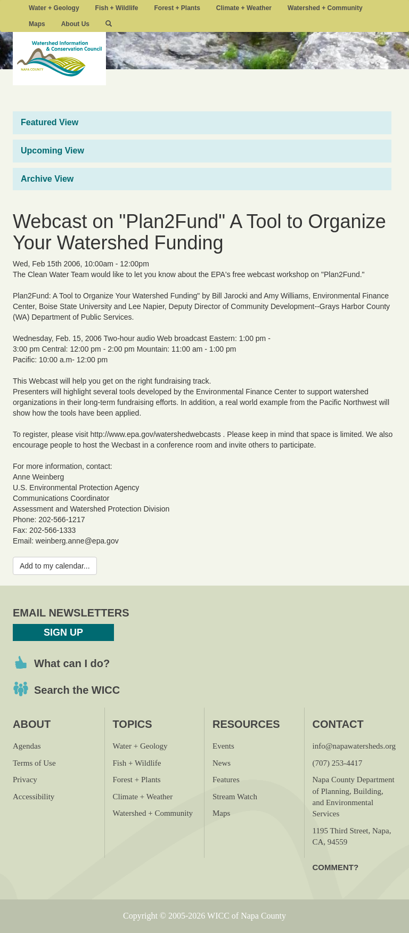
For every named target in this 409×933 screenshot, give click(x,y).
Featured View (49, 122)
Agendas (27, 746)
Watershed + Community (325, 8)
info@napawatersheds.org (354, 746)
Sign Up (63, 632)
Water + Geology (54, 8)
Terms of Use (34, 763)
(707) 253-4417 (338, 763)
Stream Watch (234, 796)
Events (223, 746)
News (221, 763)
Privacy (25, 779)
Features (226, 779)
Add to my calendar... (55, 566)
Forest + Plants (177, 8)
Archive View (47, 178)
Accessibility (33, 796)
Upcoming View (52, 150)
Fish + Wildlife (116, 8)
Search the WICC (77, 690)
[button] (108, 24)
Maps (37, 24)
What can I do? (72, 663)
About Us (75, 24)
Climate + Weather (244, 8)
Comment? (336, 867)
